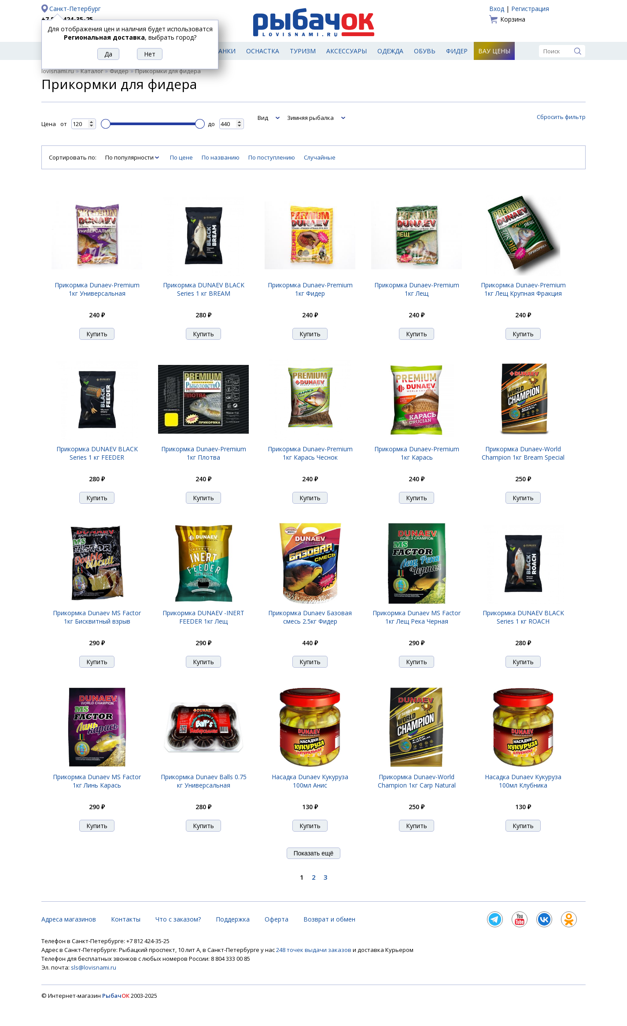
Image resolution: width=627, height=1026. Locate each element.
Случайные (320, 157)
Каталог (92, 71)
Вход (496, 8)
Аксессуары (346, 51)
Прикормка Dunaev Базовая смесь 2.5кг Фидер (310, 617)
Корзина (512, 19)
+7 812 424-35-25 (67, 19)
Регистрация (530, 8)
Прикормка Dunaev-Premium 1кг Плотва (203, 453)
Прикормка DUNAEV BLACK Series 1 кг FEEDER (97, 453)
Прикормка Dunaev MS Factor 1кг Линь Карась (97, 781)
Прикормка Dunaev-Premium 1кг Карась (416, 453)
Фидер (457, 51)
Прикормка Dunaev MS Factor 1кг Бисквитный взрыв (97, 617)
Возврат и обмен (329, 919)
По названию (221, 157)
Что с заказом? (178, 919)
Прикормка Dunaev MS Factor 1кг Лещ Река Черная (417, 617)
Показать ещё (314, 853)
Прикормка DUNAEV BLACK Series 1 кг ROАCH (523, 617)
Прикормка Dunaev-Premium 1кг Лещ (416, 289)
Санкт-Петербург (75, 8)
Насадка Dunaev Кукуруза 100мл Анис (310, 781)
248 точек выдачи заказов (314, 950)
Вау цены (494, 51)
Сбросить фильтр (561, 117)
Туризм (303, 51)
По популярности (130, 157)
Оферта (276, 919)
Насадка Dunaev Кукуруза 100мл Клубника (523, 781)
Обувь (424, 51)
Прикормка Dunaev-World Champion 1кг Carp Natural (417, 781)
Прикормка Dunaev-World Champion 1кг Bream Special (523, 453)
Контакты (125, 919)
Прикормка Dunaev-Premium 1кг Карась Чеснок (310, 453)
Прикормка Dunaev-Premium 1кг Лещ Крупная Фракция (523, 289)
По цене (181, 157)
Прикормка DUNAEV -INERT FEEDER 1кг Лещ (203, 617)
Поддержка (233, 919)
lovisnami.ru (57, 71)
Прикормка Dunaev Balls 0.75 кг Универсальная (204, 781)
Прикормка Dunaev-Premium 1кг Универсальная (97, 289)
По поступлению (271, 157)
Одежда (390, 51)
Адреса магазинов (68, 919)
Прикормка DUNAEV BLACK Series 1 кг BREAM (203, 289)
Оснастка (262, 51)
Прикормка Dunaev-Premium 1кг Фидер (310, 289)
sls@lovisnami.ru (93, 967)
